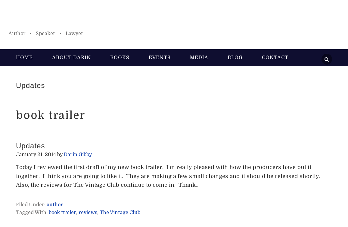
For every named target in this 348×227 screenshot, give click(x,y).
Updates (30, 85)
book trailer (62, 212)
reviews (88, 212)
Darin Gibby (174, 18)
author (55, 204)
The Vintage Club (120, 212)
